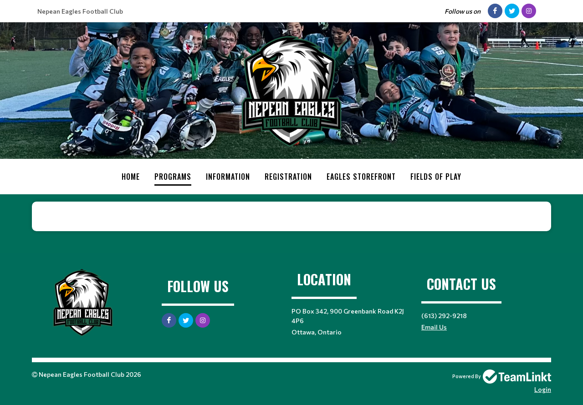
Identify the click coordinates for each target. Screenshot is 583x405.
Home (131, 176)
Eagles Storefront (361, 176)
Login (542, 389)
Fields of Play (435, 176)
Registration (288, 176)
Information (228, 176)
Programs (172, 176)
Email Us (434, 327)
